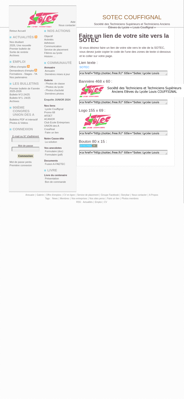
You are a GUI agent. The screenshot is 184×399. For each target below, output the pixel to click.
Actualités (87, 202)
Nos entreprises (79, 198)
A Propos (153, 195)
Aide (73, 22)
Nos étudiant (17, 42)
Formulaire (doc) (53, 151)
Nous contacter (67, 25)
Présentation (51, 178)
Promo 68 (49, 112)
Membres (64, 198)
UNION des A (51, 125)
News (55, 198)
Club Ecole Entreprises (57, 122)
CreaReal (49, 129)
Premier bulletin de (20, 48)
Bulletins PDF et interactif (24, 119)
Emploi (98, 202)
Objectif (48, 36)
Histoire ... (49, 56)
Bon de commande (55, 182)
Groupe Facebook (110, 195)
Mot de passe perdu (21, 162)
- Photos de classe (54, 83)
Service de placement (56, 49)
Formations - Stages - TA (23, 74)
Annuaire (49, 70)
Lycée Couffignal (53, 109)
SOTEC (84, 67)
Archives (14, 55)
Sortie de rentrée (19, 52)
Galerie (40, 195)
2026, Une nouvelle (20, 45)
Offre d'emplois (53, 195)
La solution (50, 142)
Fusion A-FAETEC (54, 164)
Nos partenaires (18, 77)
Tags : (48, 198)
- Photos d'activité (54, 90)
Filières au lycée (53, 53)
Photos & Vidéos (19, 123)
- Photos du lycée (53, 87)
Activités (49, 39)
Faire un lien (51, 132)
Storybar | (126, 195)
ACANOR (49, 119)
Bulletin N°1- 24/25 (20, 98)
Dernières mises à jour (57, 74)
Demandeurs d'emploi (22, 70)
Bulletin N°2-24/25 (20, 94)
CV (105, 202)
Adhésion (49, 43)
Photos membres (130, 198)
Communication (53, 46)
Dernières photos (54, 93)
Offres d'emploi (18, 66)
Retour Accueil (18, 30)
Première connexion (21, 165)
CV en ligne (69, 195)
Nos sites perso (97, 198)
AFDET (48, 115)
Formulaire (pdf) (53, 154)
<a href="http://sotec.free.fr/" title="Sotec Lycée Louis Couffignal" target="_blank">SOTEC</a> (123, 73)
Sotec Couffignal (131, 17)
